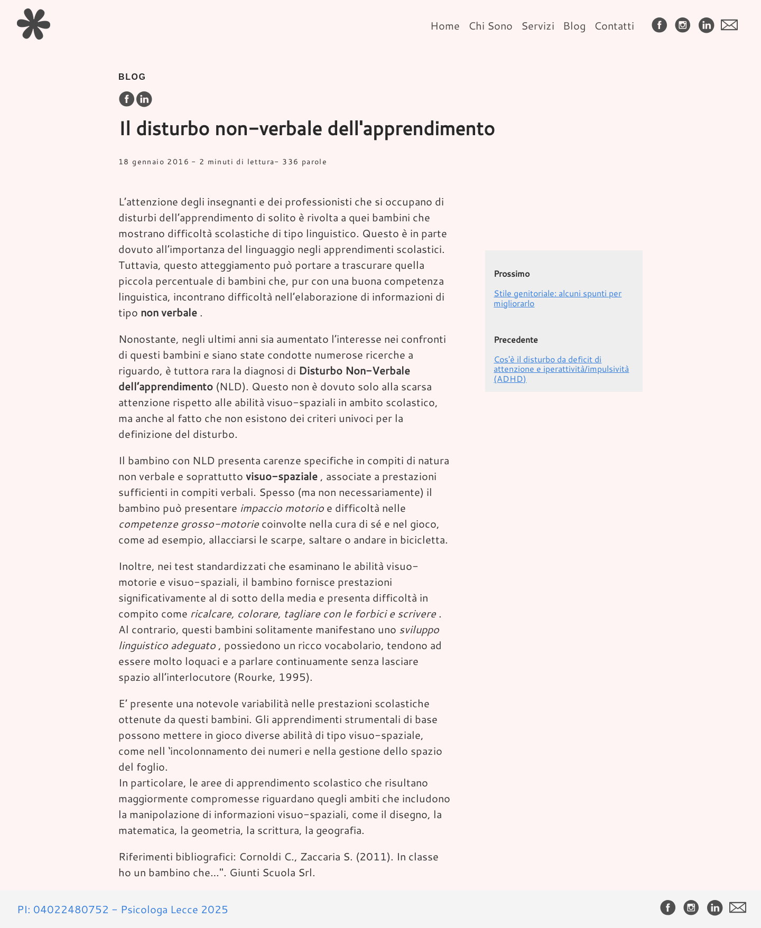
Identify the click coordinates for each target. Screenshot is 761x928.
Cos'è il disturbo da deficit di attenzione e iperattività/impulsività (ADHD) (561, 369)
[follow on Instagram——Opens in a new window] (684, 25)
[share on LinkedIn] (143, 99)
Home (445, 25)
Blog (574, 25)
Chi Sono (490, 25)
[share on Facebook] (126, 99)
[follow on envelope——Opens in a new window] (731, 25)
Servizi (537, 25)
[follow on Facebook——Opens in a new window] (661, 25)
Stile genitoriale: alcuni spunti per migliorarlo (557, 297)
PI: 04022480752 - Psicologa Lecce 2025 (122, 909)
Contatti (614, 25)
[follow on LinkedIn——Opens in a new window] (708, 25)
